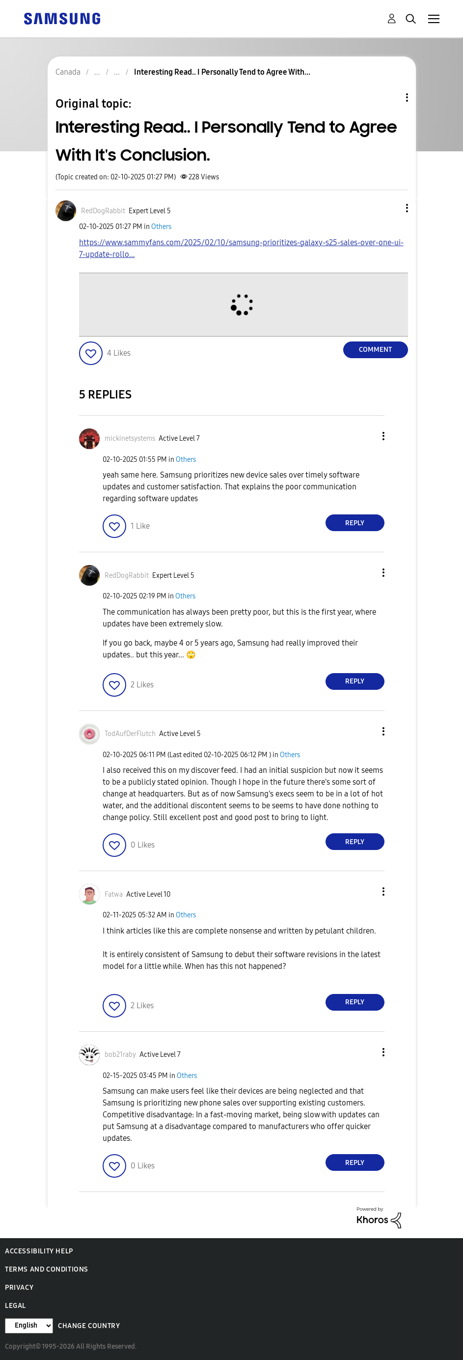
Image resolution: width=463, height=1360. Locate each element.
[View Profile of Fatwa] (114, 894)
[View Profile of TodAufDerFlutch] (130, 734)
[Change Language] (29, 1325)
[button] (390, 208)
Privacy (19, 1287)
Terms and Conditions (46, 1269)
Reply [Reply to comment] (354, 523)
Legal (15, 1306)
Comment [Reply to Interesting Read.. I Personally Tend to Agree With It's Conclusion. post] (375, 349)
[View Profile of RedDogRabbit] (103, 211)
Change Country (89, 1326)
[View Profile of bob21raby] (120, 1054)
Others (161, 227)
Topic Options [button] (390, 97)
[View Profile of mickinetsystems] (130, 438)
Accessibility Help (39, 1251)
